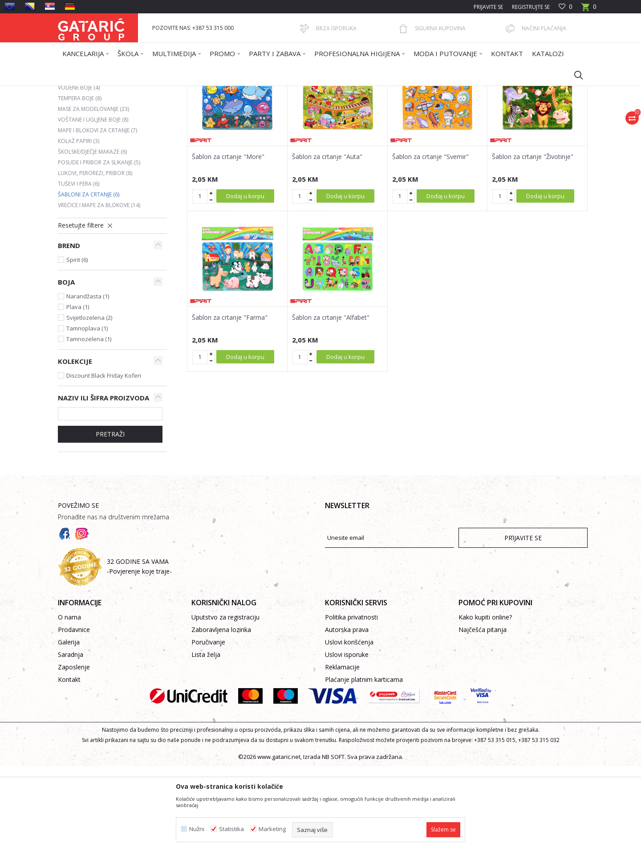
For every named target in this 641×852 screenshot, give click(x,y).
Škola (171, 91)
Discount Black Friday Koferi (103, 461)
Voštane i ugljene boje (93, 205)
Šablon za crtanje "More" (228, 243)
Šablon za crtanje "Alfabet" (330, 404)
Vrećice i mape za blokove (99, 291)
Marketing (272, 829)
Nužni (196, 829)
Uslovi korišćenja (349, 728)
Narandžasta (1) (87, 382)
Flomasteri (77, 163)
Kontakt (69, 765)
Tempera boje (79, 184)
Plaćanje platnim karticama (364, 765)
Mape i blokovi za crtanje (97, 216)
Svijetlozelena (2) (89, 404)
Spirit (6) (77, 346)
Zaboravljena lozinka (221, 715)
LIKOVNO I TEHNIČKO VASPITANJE (225, 91)
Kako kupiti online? (485, 703)
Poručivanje (208, 728)
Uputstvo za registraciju (225, 703)
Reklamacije (342, 753)
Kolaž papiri (78, 227)
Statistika (231, 829)
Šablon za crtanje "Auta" (327, 243)
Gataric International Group (92, 91)
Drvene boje (79, 152)
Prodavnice (74, 715)
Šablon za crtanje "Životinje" (532, 243)
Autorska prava (347, 715)
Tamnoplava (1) (87, 414)
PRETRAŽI (110, 520)
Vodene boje (79, 173)
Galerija (69, 728)
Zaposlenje (74, 753)
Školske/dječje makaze (92, 237)
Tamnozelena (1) (88, 425)
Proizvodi (146, 91)
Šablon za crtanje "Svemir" (430, 243)
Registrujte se (531, 7)
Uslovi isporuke (347, 740)
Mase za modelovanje (93, 195)
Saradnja (70, 740)
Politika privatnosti (351, 703)
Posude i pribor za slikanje (99, 248)
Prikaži (461, 123)
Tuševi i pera (78, 269)
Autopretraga (325, 123)
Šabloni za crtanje (88, 280)
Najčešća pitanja (482, 715)
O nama (69, 703)
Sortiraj (366, 123)
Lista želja (205, 740)
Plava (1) (77, 393)
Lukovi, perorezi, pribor (95, 259)
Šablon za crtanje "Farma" (230, 404)
